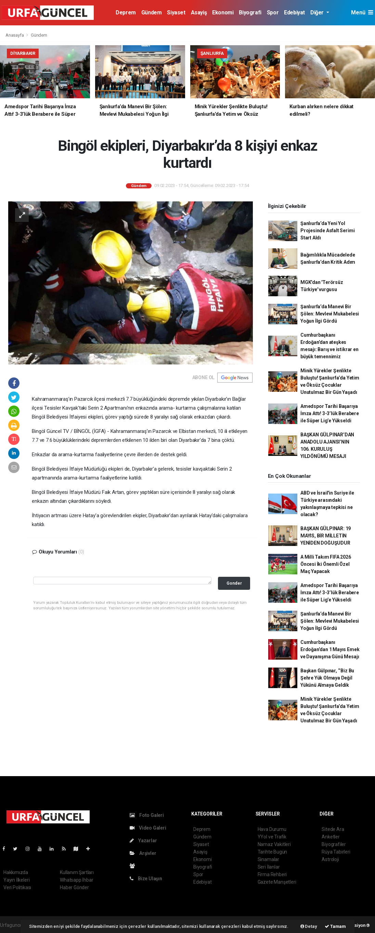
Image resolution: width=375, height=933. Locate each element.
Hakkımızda (15, 872)
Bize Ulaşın (146, 878)
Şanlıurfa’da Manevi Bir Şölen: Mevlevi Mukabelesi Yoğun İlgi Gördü (329, 314)
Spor (273, 12)
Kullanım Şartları (77, 872)
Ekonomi (222, 12)
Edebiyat (294, 12)
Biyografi (250, 12)
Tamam (335, 926)
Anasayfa (15, 35)
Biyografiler (334, 844)
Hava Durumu (272, 829)
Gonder (234, 583)
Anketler (330, 836)
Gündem (151, 12)
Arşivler (143, 853)
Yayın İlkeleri (16, 880)
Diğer (317, 12)
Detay (308, 926)
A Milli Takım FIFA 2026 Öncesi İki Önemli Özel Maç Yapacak (325, 564)
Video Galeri (148, 828)
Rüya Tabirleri (336, 852)
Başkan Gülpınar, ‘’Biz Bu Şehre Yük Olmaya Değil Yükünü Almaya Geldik (327, 678)
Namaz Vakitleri (274, 844)
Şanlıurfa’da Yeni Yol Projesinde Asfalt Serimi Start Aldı (327, 230)
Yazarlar (143, 840)
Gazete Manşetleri (277, 882)
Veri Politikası (17, 887)
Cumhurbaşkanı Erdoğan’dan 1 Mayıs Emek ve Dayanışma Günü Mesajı (329, 649)
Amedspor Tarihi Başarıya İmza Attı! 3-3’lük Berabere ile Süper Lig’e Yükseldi (329, 413)
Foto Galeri (147, 815)
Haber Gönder (74, 887)
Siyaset (176, 12)
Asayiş (199, 12)
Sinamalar (268, 859)
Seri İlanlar (269, 867)
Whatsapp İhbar (76, 880)
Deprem (126, 12)
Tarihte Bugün (272, 852)
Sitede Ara (333, 829)
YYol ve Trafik (272, 836)
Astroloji (330, 859)
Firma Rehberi (272, 874)
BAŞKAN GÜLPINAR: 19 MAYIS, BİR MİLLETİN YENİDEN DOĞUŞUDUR (325, 536)
